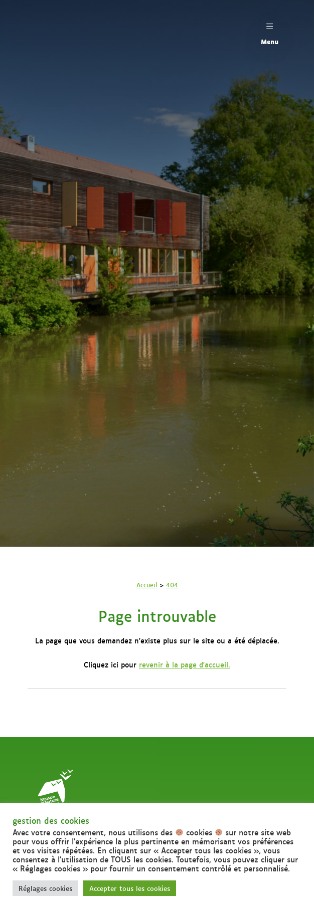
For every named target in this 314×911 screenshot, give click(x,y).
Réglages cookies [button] (45, 887)
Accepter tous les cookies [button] (129, 887)
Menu (269, 31)
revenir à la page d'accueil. (184, 664)
